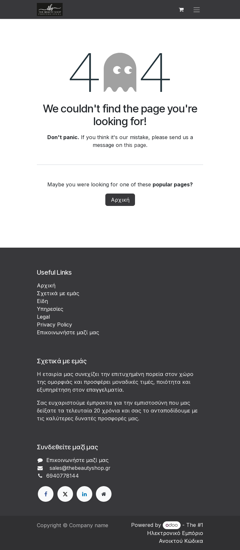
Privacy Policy (54, 324)
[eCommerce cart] (181, 9)
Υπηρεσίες (50, 309)
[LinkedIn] (84, 494)
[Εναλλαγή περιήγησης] (196, 9)
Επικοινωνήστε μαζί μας (68, 332)
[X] (65, 494)
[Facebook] (45, 494)
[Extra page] (104, 494)
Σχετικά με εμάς (58, 293)
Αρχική (120, 199)
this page (135, 145)
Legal (43, 316)
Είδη (42, 301)
